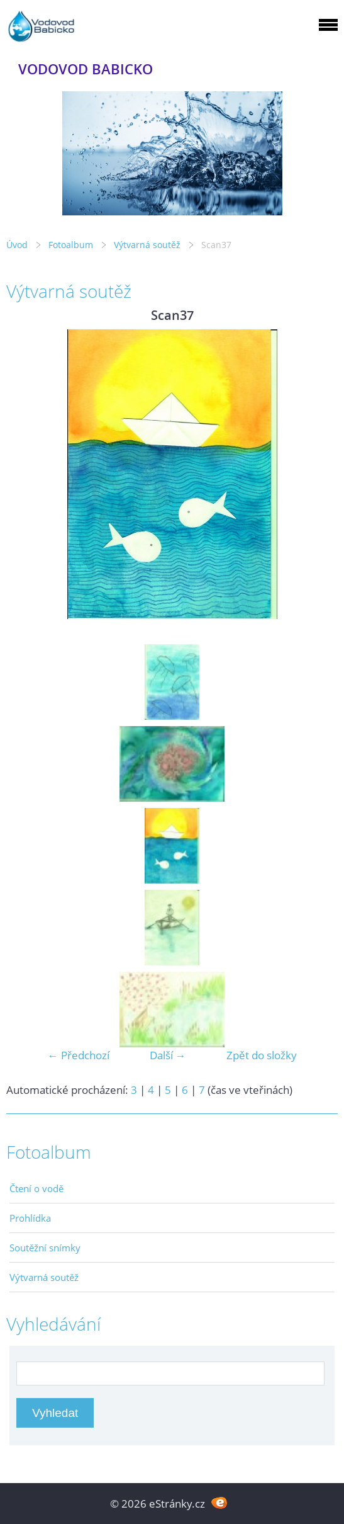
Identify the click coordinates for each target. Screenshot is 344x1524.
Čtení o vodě (36, 1188)
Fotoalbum (70, 245)
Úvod (17, 245)
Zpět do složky (261, 1055)
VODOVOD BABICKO (85, 69)
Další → (168, 1055)
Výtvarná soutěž (148, 245)
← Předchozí (78, 1055)
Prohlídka (30, 1218)
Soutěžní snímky (44, 1247)
